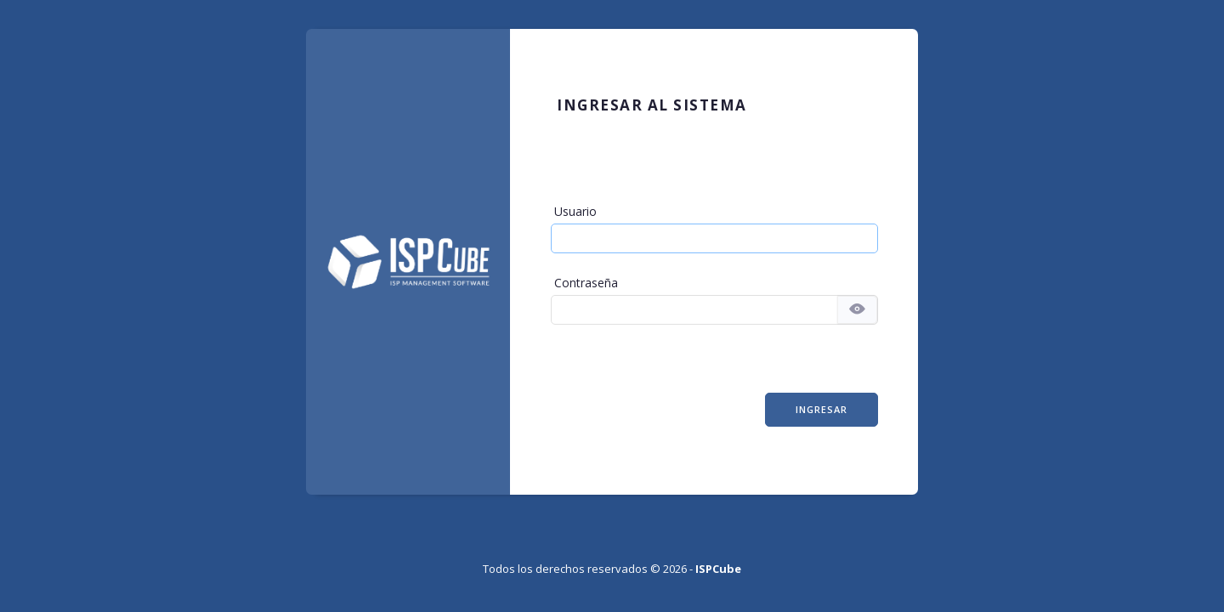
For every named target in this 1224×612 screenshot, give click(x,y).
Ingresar (821, 409)
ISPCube (718, 568)
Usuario (575, 211)
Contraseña (586, 283)
